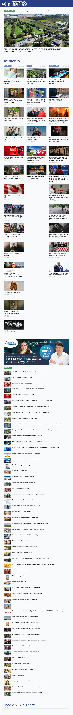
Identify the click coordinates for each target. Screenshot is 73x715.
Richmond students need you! (20, 488)
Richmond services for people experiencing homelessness (28, 500)
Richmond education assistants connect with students (27, 692)
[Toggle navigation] (68, 3)
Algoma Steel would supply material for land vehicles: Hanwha (29, 441)
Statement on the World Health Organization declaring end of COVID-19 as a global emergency (39, 611)
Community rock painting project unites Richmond (26, 634)
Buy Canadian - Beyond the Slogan (22, 383)
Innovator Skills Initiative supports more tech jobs (26, 453)
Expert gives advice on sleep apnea (22, 552)
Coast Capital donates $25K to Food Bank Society (26, 459)
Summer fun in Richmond (19, 470)
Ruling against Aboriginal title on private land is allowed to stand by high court (34, 430)
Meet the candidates (18, 675)
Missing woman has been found (21, 540)
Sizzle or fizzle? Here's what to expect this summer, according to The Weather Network (36, 424)
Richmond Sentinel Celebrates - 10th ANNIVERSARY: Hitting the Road (32, 400)
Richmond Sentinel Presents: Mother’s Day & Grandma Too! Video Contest (33, 564)
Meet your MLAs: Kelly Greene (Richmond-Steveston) (27, 593)
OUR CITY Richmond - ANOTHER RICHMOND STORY (28, 389)
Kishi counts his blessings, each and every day (25, 517)
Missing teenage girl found (19, 576)
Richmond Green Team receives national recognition (27, 686)
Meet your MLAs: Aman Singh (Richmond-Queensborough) (28, 494)
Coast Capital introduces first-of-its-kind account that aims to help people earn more (35, 447)
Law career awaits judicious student (22, 605)
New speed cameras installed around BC (23, 482)
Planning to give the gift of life (20, 657)
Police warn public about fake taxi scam (23, 476)
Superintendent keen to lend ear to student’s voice (26, 622)
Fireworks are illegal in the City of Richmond (24, 546)
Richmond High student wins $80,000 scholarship (26, 628)
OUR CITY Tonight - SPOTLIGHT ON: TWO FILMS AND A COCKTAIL (32, 406)
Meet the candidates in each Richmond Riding (25, 535)
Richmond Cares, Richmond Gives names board (25, 646)
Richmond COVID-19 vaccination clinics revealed (26, 505)
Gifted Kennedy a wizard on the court (22, 669)
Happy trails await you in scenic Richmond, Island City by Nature (30, 523)
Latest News (9, 11)
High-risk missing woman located (21, 511)
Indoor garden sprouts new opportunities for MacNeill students (29, 640)
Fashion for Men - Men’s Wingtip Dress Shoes (25, 418)
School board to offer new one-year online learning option (28, 529)
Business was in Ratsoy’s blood (21, 663)
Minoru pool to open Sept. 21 (20, 581)
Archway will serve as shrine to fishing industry (25, 616)
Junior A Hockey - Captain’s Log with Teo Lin (24, 394)
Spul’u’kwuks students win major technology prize (26, 587)
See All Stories (20, 66)
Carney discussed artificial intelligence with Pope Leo (27, 435)
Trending (8, 368)
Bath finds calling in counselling (21, 465)
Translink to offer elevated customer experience (25, 651)
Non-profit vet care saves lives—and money (24, 599)
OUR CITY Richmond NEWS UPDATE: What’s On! (26, 371)
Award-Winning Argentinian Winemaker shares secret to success (30, 412)
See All (6, 707)
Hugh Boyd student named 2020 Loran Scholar (25, 681)
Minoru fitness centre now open (21, 570)
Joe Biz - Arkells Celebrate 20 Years (22, 377)
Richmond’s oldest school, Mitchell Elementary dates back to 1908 (30, 558)
